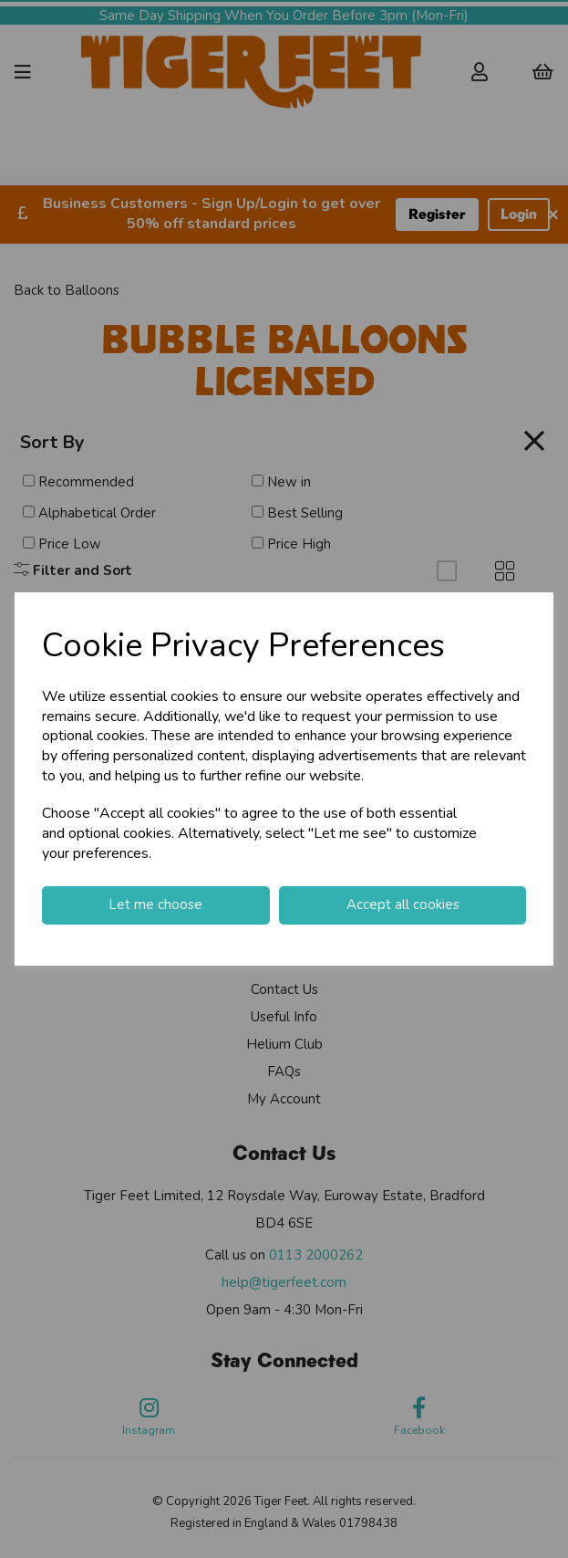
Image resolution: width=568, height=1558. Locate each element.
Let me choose (155, 904)
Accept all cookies (403, 904)
